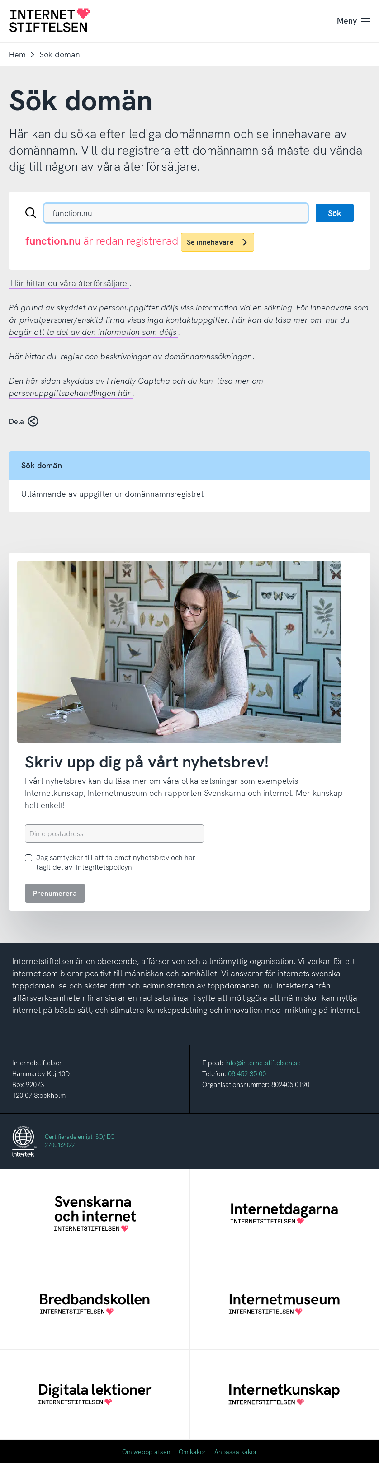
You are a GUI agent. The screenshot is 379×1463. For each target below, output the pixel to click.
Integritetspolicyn (104, 867)
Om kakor (192, 1452)
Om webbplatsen (146, 1452)
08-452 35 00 (247, 1073)
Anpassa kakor (235, 1452)
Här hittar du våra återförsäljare (69, 283)
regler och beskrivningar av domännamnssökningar (156, 356)
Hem (17, 54)
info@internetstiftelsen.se (263, 1063)
